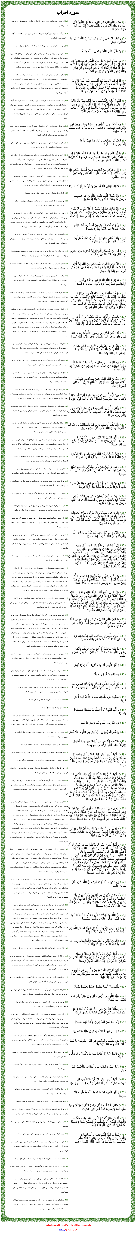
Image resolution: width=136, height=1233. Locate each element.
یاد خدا (62, 1230)
